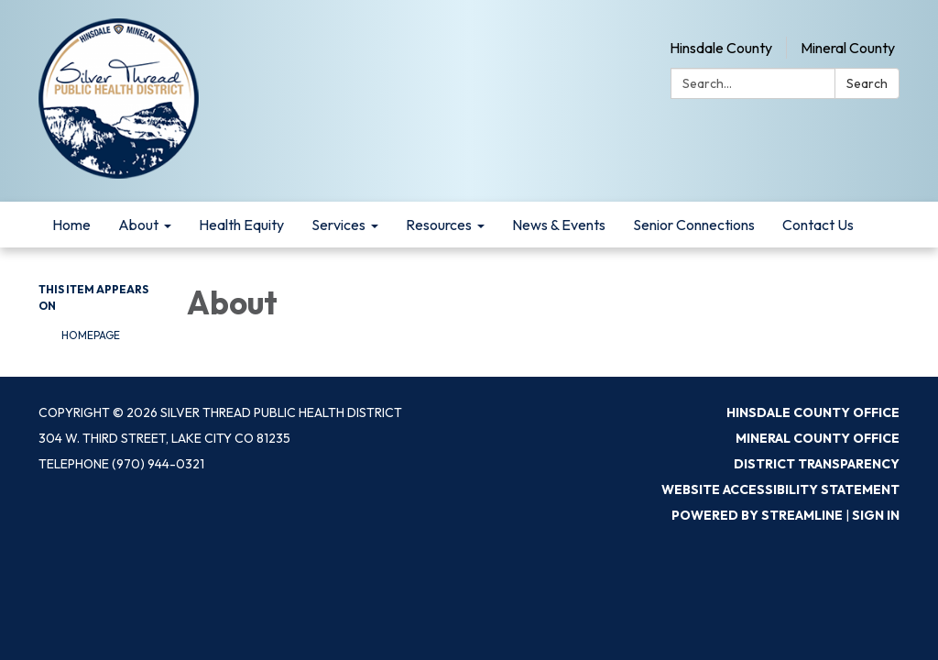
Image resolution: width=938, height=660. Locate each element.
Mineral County (848, 47)
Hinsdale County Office (813, 412)
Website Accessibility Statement (780, 489)
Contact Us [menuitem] (818, 224)
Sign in (876, 515)
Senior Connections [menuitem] (694, 224)
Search (867, 83)
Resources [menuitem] (439, 224)
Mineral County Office (818, 438)
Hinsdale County (721, 47)
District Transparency (817, 464)
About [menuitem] (138, 224)
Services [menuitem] (338, 224)
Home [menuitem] (71, 224)
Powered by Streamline (757, 515)
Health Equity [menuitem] (241, 224)
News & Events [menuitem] (558, 224)
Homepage (90, 335)
